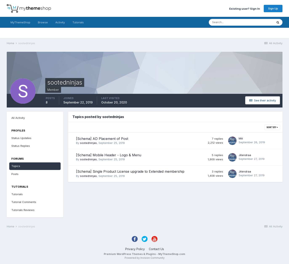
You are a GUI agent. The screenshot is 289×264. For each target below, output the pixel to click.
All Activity (18, 117)
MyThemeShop (20, 22)
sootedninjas (88, 143)
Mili (241, 138)
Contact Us (156, 249)
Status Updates (21, 138)
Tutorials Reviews (23, 210)
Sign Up (273, 8)
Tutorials (78, 22)
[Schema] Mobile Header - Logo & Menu (108, 155)
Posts (15, 174)
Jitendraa (245, 155)
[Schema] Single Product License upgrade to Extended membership (130, 171)
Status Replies (20, 145)
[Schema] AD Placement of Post (102, 139)
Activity (60, 22)
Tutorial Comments (23, 202)
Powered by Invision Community (145, 257)
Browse (43, 22)
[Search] (227, 22)
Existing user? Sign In (244, 8)
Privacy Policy (135, 249)
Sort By (272, 127)
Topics (15, 166)
